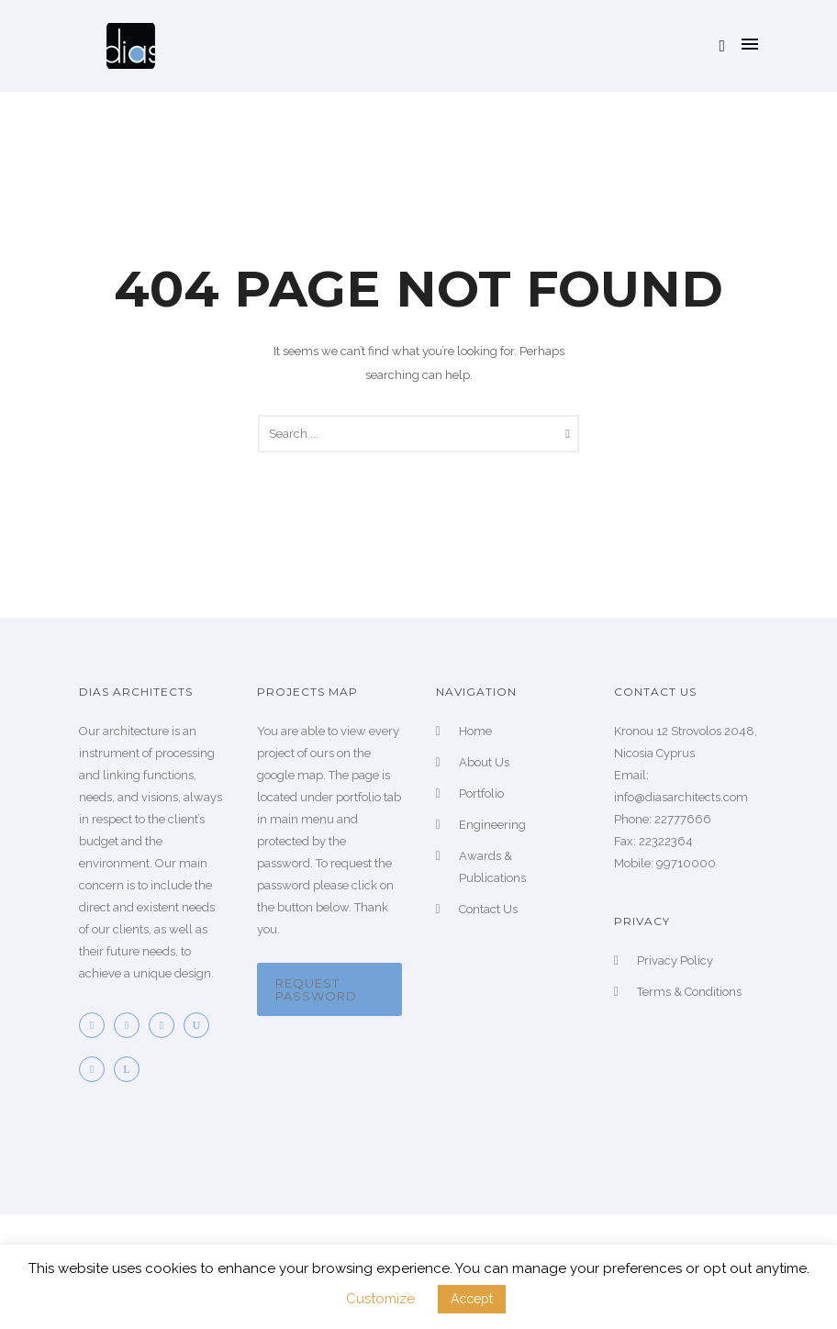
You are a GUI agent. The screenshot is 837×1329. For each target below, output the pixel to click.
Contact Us (488, 909)
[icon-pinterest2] (166, 1025)
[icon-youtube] (201, 1025)
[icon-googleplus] (96, 1069)
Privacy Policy (675, 960)
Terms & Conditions (689, 992)
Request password (316, 989)
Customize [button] (380, 1298)
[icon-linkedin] (131, 1069)
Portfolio (481, 793)
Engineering (492, 825)
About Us (484, 762)
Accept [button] (472, 1298)
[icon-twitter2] (131, 1025)
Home (475, 731)
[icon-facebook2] (96, 1025)
